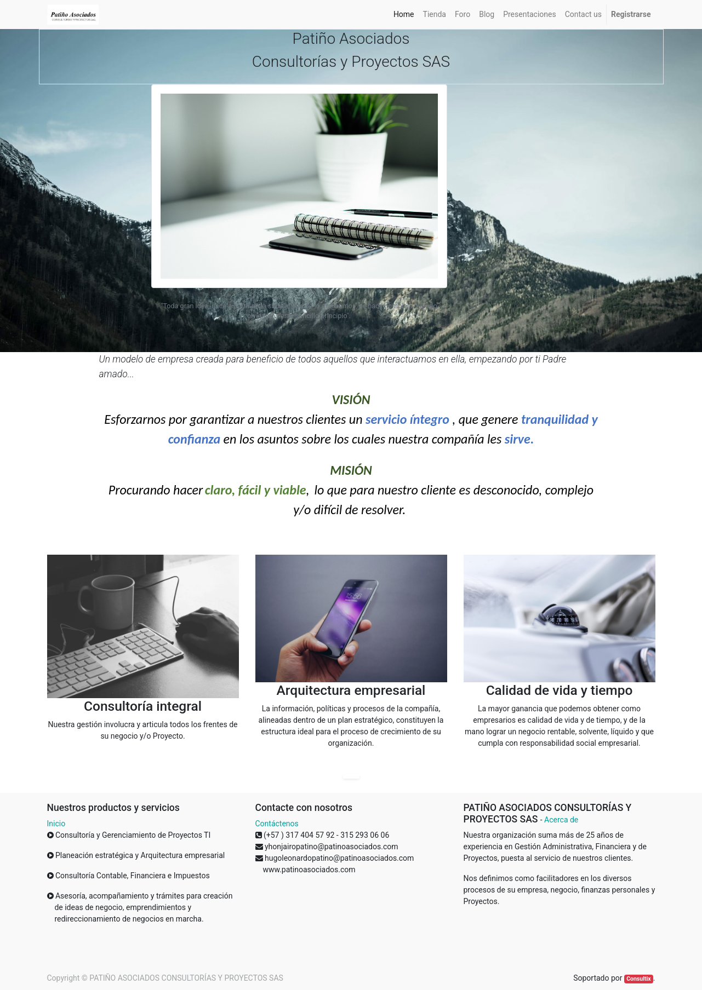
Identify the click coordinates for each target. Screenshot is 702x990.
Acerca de (561, 819)
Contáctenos (277, 823)
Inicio (56, 823)
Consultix (638, 978)
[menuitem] (404, 14)
